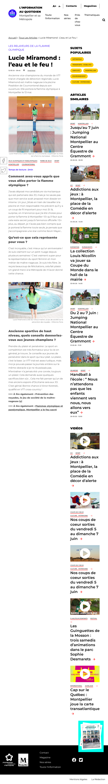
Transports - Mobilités (81, 65)
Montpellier (13, 164)
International (76, 686)
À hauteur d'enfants (78, 618)
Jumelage (89, 686)
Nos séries (45, 762)
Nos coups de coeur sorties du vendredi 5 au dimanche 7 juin (84, 529)
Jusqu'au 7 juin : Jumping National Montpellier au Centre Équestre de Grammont (84, 141)
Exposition (74, 247)
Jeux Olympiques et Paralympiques (22, 161)
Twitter (3, 170)
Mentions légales (78, 779)
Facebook (3, 160)
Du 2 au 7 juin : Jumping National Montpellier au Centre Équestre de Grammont (84, 327)
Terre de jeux (46, 161)
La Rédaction (98, 779)
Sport (56, 161)
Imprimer (31, 70)
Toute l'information (50, 767)
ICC (71, 185)
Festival (93, 618)
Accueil (12, 37)
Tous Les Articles (28, 37)
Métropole (77, 59)
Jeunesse (74, 370)
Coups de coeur (77, 512)
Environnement (79, 76)
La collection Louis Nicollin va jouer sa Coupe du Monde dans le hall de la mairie (84, 265)
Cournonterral (28, 164)
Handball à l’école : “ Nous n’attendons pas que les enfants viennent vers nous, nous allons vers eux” (83, 393)
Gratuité (76, 70)
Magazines (90, 6)
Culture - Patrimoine (81, 82)
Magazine (45, 757)
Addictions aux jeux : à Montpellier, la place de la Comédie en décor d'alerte (84, 201)
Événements (87, 247)
